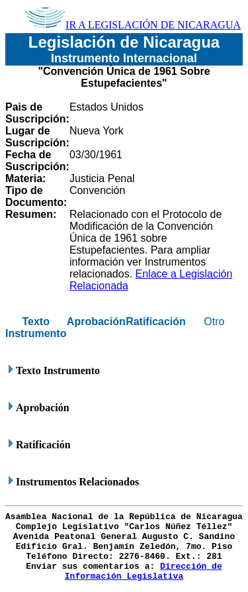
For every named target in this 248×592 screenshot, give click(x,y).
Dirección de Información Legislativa (143, 571)
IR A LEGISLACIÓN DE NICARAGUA (133, 24)
